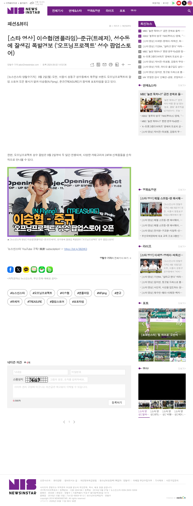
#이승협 (64, 293)
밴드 (49, 269)
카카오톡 (26, 269)
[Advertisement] (69, 334)
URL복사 (92, 64)
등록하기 (117, 402)
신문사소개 (45, 480)
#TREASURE (34, 301)
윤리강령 (57, 480)
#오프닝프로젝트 (42, 293)
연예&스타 (75, 11)
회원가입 (156, 3)
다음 (74, 422)
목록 (98, 64)
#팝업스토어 (57, 301)
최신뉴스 (146, 24)
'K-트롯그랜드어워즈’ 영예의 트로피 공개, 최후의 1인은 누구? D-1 (164, 56)
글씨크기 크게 (123, 64)
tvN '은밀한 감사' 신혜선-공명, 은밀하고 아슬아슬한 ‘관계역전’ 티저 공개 (164, 77)
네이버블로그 (34, 269)
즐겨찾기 (23, 3)
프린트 (111, 64)
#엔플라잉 (83, 293)
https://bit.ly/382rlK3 (75, 249)
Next (181, 324)
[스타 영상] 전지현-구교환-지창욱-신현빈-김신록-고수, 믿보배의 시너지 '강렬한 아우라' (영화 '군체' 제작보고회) (163, 230)
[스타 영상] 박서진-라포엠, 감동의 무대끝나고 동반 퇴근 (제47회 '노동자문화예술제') (164, 61)
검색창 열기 (189, 11)
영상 (133, 11)
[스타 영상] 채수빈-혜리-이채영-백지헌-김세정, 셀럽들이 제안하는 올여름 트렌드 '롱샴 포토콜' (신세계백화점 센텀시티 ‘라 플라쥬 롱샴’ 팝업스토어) (163, 292)
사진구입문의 (172, 480)
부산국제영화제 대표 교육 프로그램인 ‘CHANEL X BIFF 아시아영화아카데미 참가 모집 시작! (163, 236)
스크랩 (117, 64)
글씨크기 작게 (129, 64)
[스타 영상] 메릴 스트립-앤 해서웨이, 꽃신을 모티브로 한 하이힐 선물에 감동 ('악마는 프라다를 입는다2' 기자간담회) (163, 220)
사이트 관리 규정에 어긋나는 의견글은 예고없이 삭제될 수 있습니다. (51, 387)
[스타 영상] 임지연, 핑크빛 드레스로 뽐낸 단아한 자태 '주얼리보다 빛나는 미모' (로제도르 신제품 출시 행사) (164, 72)
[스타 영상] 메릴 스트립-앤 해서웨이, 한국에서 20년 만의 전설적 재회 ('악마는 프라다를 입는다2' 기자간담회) (163, 225)
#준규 (118, 293)
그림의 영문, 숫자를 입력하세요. (67, 379)
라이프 (110, 11)
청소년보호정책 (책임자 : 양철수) (115, 480)
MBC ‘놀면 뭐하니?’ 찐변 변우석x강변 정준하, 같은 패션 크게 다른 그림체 (164, 51)
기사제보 (159, 480)
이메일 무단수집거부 (142, 480)
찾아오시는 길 (70, 480)
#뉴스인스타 (17, 293)
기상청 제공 (39, 4)
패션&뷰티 (126, 25)
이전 (64, 422)
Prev (143, 324)
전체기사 (57, 11)
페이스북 (10, 269)
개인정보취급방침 (88, 480)
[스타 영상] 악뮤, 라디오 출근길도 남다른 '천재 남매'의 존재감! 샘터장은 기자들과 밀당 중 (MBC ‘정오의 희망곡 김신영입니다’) (164, 66)
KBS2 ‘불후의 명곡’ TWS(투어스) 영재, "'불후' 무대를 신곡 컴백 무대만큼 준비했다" (164, 36)
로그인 (165, 3)
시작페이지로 (11, 3)
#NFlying (102, 293)
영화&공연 (93, 11)
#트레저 (14, 301)
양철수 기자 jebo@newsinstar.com (23, 64)
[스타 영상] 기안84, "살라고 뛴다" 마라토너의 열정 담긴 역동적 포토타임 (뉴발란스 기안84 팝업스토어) (164, 46)
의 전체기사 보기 (114, 258)
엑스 (18, 269)
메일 (104, 64)
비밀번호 (76, 372)
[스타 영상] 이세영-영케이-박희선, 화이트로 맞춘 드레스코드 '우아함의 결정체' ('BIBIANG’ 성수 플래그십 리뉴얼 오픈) (164, 41)
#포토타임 (78, 301)
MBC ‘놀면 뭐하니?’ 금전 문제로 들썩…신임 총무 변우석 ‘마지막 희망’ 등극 (164, 30)
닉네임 (17, 372)
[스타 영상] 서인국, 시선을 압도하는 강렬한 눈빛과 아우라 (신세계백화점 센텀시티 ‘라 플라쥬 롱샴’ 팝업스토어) (163, 287)
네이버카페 (42, 269)
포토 (122, 11)
